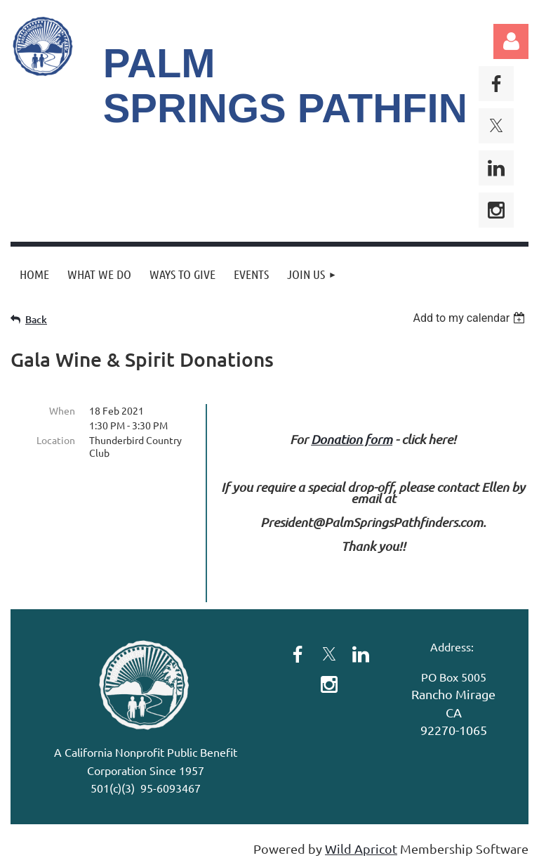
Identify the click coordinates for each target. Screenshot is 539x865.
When (62, 410)
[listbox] (470, 318)
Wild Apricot (361, 848)
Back (36, 319)
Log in (510, 41)
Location (55, 440)
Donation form (351, 439)
